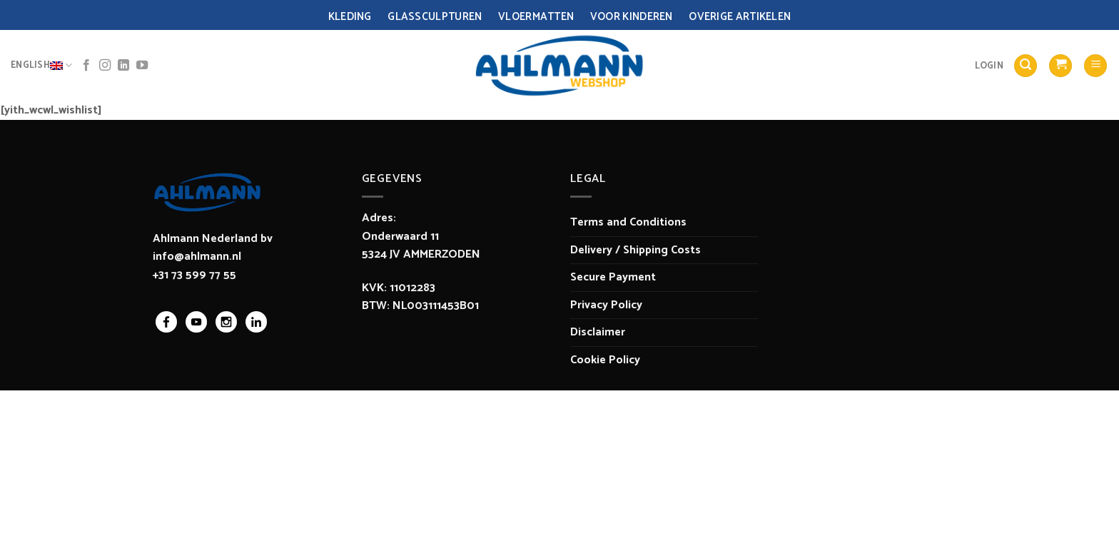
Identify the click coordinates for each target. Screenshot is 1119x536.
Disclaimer (597, 332)
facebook (166, 322)
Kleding (350, 17)
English (41, 65)
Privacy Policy (606, 305)
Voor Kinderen (631, 17)
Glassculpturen (435, 17)
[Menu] (1095, 66)
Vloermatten (536, 17)
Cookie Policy (605, 360)
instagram (226, 322)
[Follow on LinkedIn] (123, 65)
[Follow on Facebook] (86, 65)
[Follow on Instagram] (105, 65)
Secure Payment (613, 277)
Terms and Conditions (628, 222)
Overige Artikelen (740, 17)
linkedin (256, 322)
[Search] (1025, 66)
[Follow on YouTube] (142, 65)
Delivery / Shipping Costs (635, 250)
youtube (196, 322)
